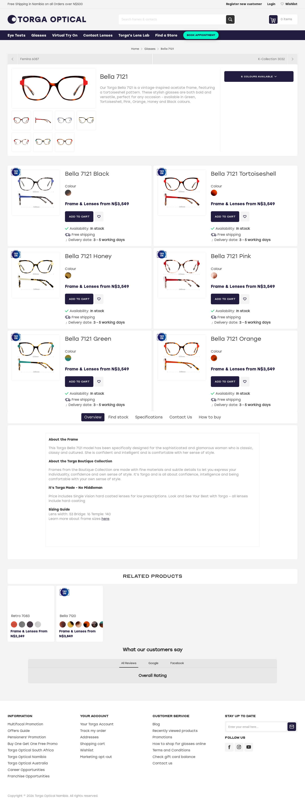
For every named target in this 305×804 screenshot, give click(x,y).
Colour (70, 186)
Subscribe (291, 726)
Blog (156, 724)
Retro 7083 (20, 616)
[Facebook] (229, 747)
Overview (93, 417)
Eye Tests (16, 35)
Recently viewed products (175, 731)
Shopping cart (92, 744)
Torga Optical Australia (28, 763)
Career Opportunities (26, 770)
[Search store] (172, 19)
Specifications (149, 417)
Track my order (93, 731)
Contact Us (180, 417)
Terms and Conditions (171, 750)
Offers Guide (19, 731)
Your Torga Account (97, 724)
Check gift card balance (173, 757)
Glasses (38, 35)
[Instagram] (239, 747)
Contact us (162, 763)
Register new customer (244, 4)
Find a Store (166, 35)
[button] (28, 687)
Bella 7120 (68, 616)
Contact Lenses (98, 35)
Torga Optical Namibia (27, 757)
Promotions (162, 737)
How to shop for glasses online (179, 744)
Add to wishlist (98, 216)
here (105, 519)
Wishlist (87, 750)
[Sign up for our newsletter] (256, 726)
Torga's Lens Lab (133, 35)
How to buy (210, 417)
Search (230, 19)
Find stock (118, 417)
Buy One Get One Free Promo (33, 744)
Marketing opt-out (96, 757)
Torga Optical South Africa (31, 750)
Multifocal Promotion (25, 724)
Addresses (89, 737)
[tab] (92, 417)
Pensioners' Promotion (27, 737)
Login (271, 4)
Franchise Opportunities (29, 776)
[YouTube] (248, 747)
